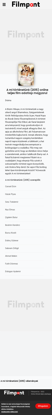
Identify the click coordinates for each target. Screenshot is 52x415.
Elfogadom (43, 406)
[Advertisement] (26, 35)
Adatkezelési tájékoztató (9, 412)
